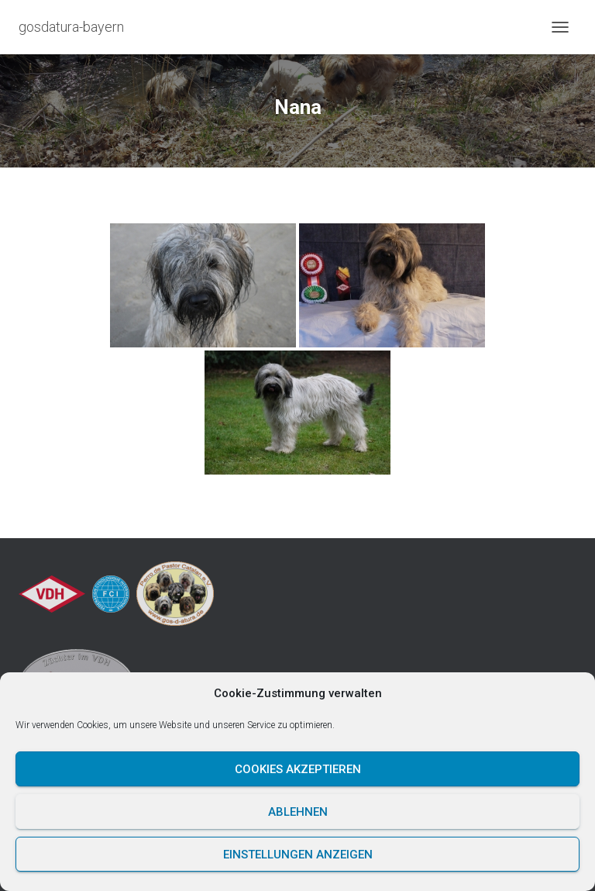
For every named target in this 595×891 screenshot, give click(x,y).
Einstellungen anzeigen (298, 855)
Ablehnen (298, 812)
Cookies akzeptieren (298, 769)
